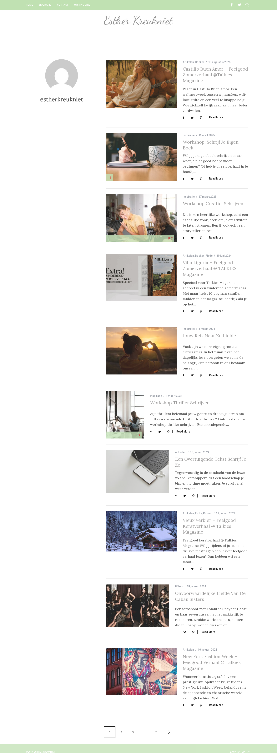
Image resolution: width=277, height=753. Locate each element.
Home (29, 4)
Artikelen (188, 62)
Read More (216, 116)
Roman (207, 509)
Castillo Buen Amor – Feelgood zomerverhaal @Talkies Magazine (215, 74)
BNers (179, 582)
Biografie (45, 4)
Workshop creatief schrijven (213, 204)
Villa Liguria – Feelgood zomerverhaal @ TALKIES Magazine (209, 268)
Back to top (240, 745)
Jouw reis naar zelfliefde (209, 334)
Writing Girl (82, 4)
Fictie (209, 255)
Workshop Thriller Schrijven (180, 400)
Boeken (199, 62)
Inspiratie (189, 134)
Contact (62, 4)
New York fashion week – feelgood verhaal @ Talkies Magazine (212, 655)
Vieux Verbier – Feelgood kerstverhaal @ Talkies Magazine (209, 522)
